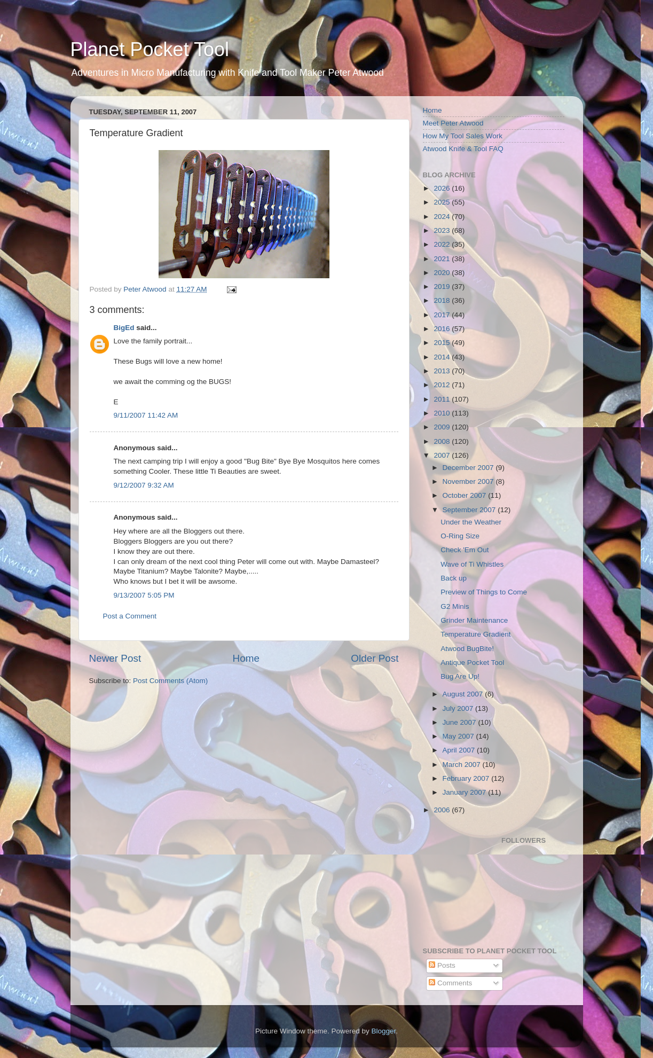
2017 (443, 315)
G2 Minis (454, 606)
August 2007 (464, 694)
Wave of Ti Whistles (471, 564)
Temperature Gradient (475, 634)
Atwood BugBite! (467, 649)
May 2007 (459, 736)
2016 (443, 329)
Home (246, 658)
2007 (443, 455)
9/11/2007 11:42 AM (146, 415)
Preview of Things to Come (483, 592)
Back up (453, 578)
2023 (443, 230)
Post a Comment (130, 616)
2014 (443, 357)
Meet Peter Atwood (453, 123)
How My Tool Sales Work (463, 136)
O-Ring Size (459, 536)
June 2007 (460, 722)
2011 (443, 399)
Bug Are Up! (459, 676)
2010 (443, 413)
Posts (442, 965)
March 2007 (463, 765)
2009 (443, 427)
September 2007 (470, 510)
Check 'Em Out (464, 550)
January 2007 (466, 792)
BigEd (124, 328)
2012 (443, 385)
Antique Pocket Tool (472, 663)
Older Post (374, 658)
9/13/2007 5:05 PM (144, 595)
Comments (450, 983)
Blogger (384, 1031)
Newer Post (115, 658)
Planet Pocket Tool (150, 49)
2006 (443, 810)
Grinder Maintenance (474, 620)
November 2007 (469, 481)
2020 (443, 273)
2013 (443, 371)
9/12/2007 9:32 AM (144, 485)
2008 (443, 441)
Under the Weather (470, 522)
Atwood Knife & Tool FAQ (463, 149)
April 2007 (460, 750)
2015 (443, 343)
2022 (443, 244)
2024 (443, 217)
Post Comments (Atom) (170, 681)
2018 (443, 300)
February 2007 (467, 778)
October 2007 (466, 495)
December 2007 (469, 468)
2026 (443, 188)
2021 (443, 259)
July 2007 (459, 708)
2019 (443, 287)
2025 (443, 202)
